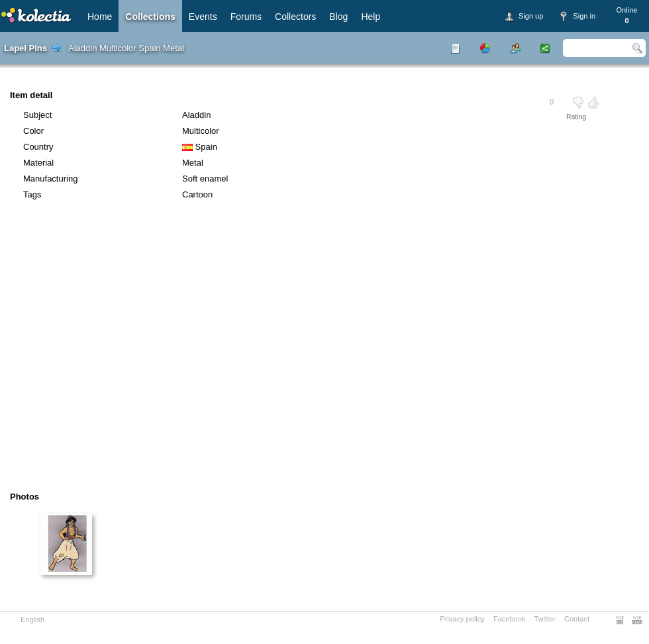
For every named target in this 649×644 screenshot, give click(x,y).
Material (38, 163)
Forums (246, 16)
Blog (338, 16)
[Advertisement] (124, 350)
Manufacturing (50, 179)
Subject (37, 115)
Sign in (584, 16)
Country (38, 147)
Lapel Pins (25, 48)
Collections (150, 16)
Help (370, 16)
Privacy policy (462, 619)
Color (33, 131)
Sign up (531, 16)
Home (99, 16)
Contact (576, 619)
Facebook (509, 619)
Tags (32, 194)
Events (203, 16)
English (32, 619)
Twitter (545, 619)
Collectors (295, 16)
